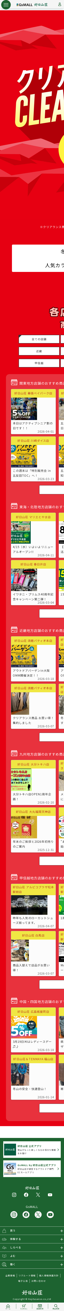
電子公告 (23, 1280)
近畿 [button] (39, 351)
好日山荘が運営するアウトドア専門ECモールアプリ (37, 1168)
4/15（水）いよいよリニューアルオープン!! (33, 549)
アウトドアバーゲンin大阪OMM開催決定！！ (31, 672)
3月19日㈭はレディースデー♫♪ (32, 1044)
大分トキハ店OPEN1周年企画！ (32, 796)
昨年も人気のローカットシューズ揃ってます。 (33, 920)
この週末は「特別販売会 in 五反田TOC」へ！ (32, 473)
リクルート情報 (27, 1275)
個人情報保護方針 (49, 1275)
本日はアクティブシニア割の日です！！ (33, 425)
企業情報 (10, 1275)
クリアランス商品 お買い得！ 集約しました (33, 720)
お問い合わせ (38, 1280)
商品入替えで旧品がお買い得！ (31, 967)
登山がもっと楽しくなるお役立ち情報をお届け (37, 1149)
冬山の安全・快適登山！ (30, 1089)
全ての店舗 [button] (39, 339)
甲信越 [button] (39, 363)
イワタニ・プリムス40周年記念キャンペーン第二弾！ (33, 596)
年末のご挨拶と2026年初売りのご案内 (33, 843)
